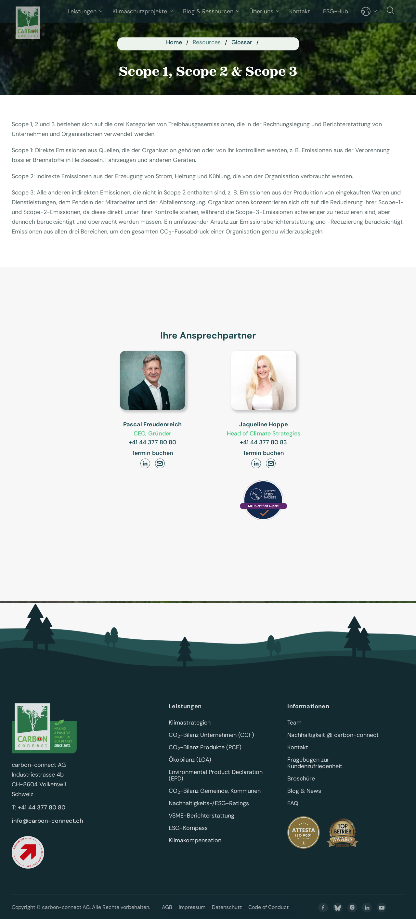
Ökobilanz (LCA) (190, 769)
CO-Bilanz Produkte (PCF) (205, 756)
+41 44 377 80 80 (152, 442)
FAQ (292, 812)
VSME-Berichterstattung (201, 825)
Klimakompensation (195, 849)
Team (294, 732)
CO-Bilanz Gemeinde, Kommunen (215, 800)
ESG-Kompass (188, 837)
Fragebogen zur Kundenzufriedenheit (314, 772)
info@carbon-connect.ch (47, 830)
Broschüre (301, 788)
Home (174, 42)
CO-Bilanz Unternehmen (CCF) (211, 744)
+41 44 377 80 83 (263, 442)
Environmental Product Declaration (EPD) (216, 784)
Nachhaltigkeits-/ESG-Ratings (209, 812)
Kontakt (297, 756)
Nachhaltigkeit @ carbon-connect (333, 744)
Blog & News (304, 800)
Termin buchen (152, 453)
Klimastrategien (190, 732)
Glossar (241, 42)
